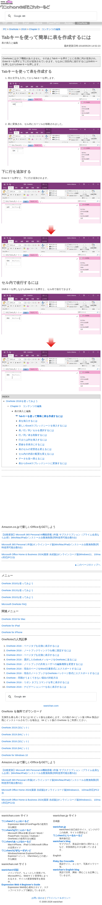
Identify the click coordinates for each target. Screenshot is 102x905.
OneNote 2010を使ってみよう (17, 597)
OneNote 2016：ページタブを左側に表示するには (32, 646)
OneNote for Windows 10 (15, 755)
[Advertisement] (51, 501)
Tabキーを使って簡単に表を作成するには (46, 37)
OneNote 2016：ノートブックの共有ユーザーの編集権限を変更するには (44, 664)
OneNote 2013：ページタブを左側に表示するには (32, 655)
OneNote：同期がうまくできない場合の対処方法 (32, 677)
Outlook (38, 23)
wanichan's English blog (66, 869)
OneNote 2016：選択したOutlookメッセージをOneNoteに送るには (41, 659)
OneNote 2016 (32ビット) (15, 741)
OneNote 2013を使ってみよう (17, 590)
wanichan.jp (59, 827)
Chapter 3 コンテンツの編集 (26, 406)
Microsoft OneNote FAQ (14, 604)
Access (69, 23)
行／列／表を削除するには (33, 435)
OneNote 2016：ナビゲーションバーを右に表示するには (36, 687)
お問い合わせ (38, 898)
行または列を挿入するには (33, 439)
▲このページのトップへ (87, 564)
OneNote (82, 23)
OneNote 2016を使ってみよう (22, 401)
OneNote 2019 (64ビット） (16, 734)
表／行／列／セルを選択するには (36, 430)
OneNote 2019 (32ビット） (16, 727)
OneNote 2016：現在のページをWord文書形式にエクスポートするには (43, 668)
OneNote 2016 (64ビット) (15, 748)
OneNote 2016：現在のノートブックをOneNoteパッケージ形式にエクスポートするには (52, 673)
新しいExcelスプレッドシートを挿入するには (43, 425)
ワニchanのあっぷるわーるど (16, 841)
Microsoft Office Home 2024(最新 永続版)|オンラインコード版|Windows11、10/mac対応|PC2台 (50, 791)
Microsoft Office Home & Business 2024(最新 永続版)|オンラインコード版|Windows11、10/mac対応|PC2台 (51, 556)
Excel (26, 23)
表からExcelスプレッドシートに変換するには (43, 463)
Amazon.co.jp (10, 526)
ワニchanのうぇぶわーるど (15, 821)
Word (15, 23)
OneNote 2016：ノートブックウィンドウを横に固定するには (38, 650)
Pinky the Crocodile (63, 861)
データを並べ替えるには (31, 458)
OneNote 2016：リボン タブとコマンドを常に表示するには (37, 682)
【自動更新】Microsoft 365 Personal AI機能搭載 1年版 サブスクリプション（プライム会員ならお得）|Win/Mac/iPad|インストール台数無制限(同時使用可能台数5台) (50, 536)
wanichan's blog (61, 841)
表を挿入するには (28, 421)
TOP (5, 23)
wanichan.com (51, 705)
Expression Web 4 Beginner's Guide (21, 884)
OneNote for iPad (11, 625)
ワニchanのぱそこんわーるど (16, 830)
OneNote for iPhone (12, 632)
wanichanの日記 (10, 870)
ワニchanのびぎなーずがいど (16, 850)
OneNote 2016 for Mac (13, 619)
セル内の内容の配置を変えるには (36, 453)
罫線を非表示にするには (31, 444)
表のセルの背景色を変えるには (35, 449)
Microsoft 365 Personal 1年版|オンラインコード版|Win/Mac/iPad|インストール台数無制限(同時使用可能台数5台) (50, 546)
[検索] (50, 16)
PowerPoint (53, 23)
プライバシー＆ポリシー (58, 898)
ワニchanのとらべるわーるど (67, 835)
